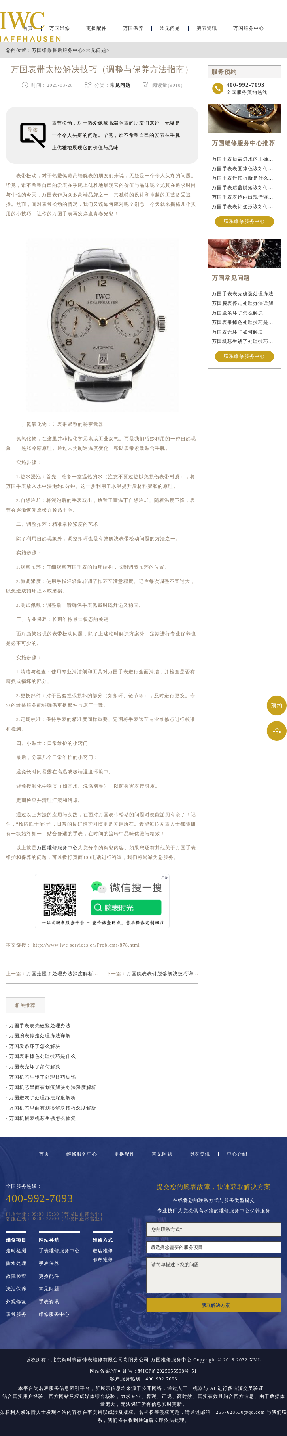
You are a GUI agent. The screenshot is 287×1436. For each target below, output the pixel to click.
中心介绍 (237, 1154)
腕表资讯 (206, 30)
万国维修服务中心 (57, 848)
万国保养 (133, 30)
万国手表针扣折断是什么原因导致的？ (245, 178)
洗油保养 (16, 1288)
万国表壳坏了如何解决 (237, 332)
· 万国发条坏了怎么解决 (33, 1046)
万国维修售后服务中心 (57, 50)
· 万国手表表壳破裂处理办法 (38, 1025)
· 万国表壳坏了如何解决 (33, 1067)
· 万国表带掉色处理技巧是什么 (41, 1056)
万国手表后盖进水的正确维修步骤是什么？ (245, 159)
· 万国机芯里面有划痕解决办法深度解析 (51, 1087)
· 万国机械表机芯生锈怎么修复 (41, 1118)
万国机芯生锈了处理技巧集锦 (245, 341)
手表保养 (49, 1263)
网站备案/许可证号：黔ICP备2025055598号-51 (143, 1371)
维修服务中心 (81, 1154)
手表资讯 (49, 1301)
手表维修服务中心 (59, 1250)
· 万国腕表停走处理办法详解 (38, 1036)
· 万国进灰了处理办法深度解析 (41, 1097)
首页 (44, 1154)
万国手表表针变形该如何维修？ (245, 206)
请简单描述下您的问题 (213, 1275)
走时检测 (16, 1250)
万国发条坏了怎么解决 (237, 313)
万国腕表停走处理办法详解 (243, 303)
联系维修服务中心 (244, 221)
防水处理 (16, 1263)
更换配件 (96, 30)
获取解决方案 (216, 1305)
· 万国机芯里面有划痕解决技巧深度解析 (51, 1108)
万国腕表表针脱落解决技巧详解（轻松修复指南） (183, 973)
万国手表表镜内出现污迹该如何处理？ (245, 197)
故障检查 (16, 1276)
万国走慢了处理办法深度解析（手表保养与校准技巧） (88, 973)
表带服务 (16, 1314)
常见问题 (170, 30)
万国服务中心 (248, 30)
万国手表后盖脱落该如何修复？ (245, 187)
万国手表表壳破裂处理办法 (243, 294)
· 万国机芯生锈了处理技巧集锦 (41, 1077)
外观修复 (16, 1301)
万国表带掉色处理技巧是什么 (245, 322)
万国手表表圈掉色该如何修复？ (245, 168)
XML (255, 1359)
